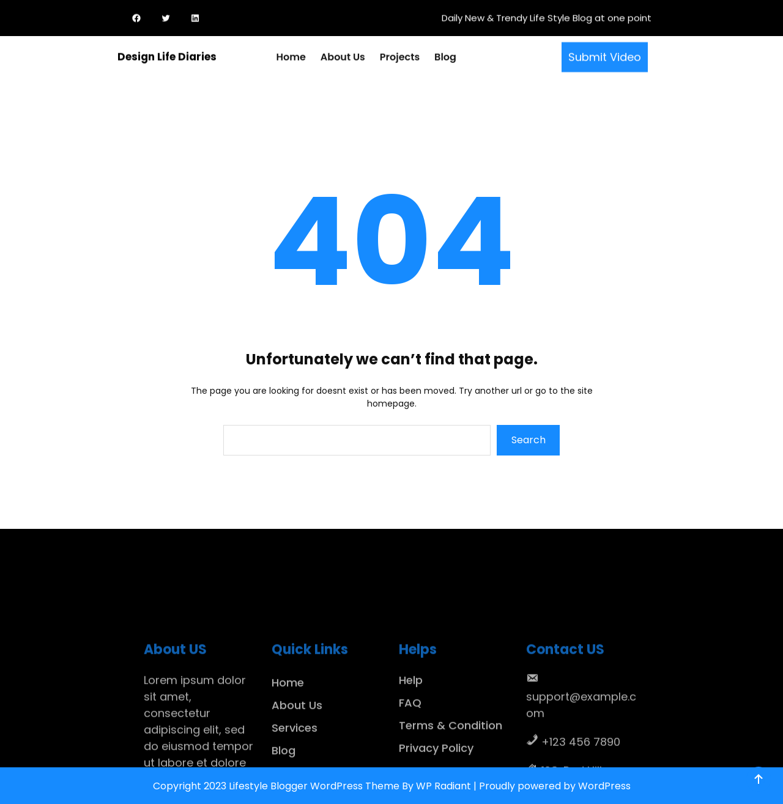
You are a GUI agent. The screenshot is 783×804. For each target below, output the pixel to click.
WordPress (604, 786)
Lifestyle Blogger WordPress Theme (314, 786)
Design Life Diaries (167, 55)
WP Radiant (443, 786)
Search (528, 440)
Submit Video (604, 55)
